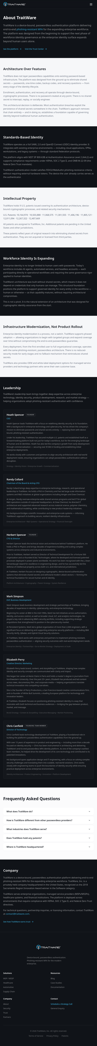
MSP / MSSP (8, 978)
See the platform (12, 49)
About (6, 1004)
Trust (5, 1012)
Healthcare (8, 982)
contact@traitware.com (17, 913)
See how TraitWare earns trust (18, 921)
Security (6, 1008)
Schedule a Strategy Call (61, 1004)
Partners (7, 1017)
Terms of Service (36, 1036)
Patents (65, 1036)
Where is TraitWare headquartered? (48, 846)
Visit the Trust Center (36, 49)
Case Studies (56, 982)
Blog (53, 978)
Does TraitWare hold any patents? (48, 838)
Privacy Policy (52, 1036)
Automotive (8, 987)
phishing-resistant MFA (29, 29)
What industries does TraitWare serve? (48, 829)
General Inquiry (57, 1008)
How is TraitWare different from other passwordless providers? (48, 820)
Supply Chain (9, 991)
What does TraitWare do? (48, 811)
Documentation (57, 987)
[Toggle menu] (91, 4)
